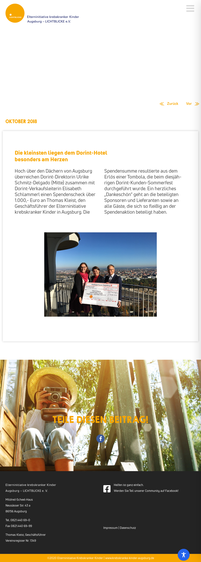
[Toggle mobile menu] (190, 8)
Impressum (110, 528)
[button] (100, 438)
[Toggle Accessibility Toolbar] (183, 554)
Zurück (172, 103)
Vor (189, 103)
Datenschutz (128, 528)
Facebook (171, 491)
